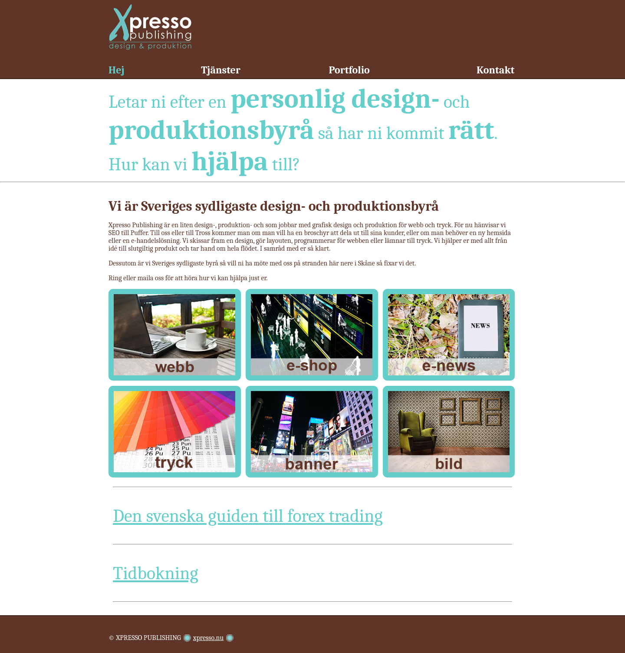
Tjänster (220, 70)
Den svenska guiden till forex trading (248, 516)
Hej (117, 70)
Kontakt (495, 70)
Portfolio (349, 70)
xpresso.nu (208, 638)
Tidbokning (155, 573)
